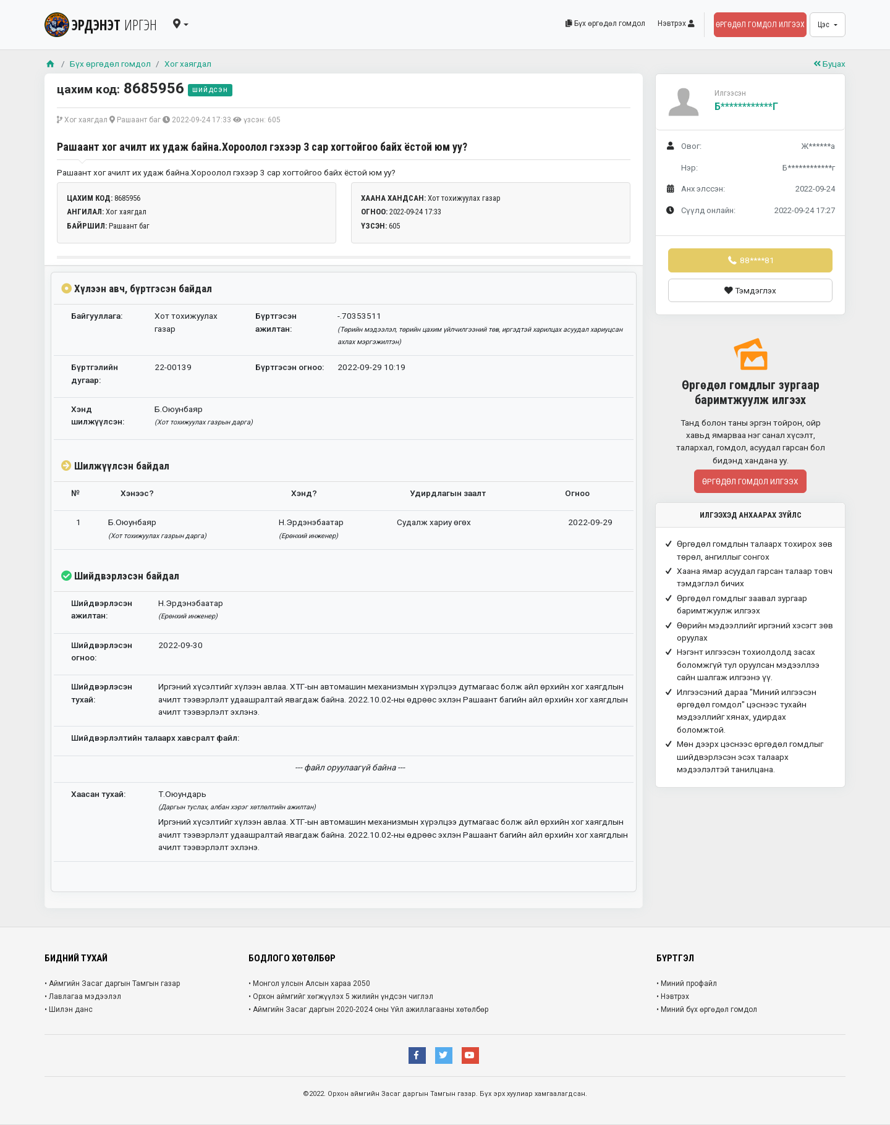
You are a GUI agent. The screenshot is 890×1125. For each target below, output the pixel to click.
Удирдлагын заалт (448, 493)
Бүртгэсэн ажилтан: (276, 322)
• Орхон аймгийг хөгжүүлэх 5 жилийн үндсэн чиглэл (340, 996)
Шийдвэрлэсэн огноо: (101, 651)
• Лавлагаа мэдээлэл (82, 996)
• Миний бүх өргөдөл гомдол (706, 1009)
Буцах (829, 64)
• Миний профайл (686, 983)
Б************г (746, 106)
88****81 (750, 260)
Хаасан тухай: (98, 794)
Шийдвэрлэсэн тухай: (101, 692)
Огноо (577, 493)
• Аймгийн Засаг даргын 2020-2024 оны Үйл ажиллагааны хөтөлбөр (368, 1009)
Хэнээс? (137, 493)
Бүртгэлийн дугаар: (94, 373)
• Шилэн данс (68, 1009)
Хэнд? (304, 493)
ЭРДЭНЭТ (100, 24)
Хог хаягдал (187, 64)
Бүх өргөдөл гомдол (605, 23)
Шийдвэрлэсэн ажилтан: (101, 609)
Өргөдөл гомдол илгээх (760, 24)
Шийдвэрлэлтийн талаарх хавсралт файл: (155, 738)
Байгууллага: (96, 316)
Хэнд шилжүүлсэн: (97, 415)
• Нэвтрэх (672, 996)
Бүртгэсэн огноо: (289, 367)
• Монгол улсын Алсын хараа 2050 (309, 983)
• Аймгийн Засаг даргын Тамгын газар (112, 983)
